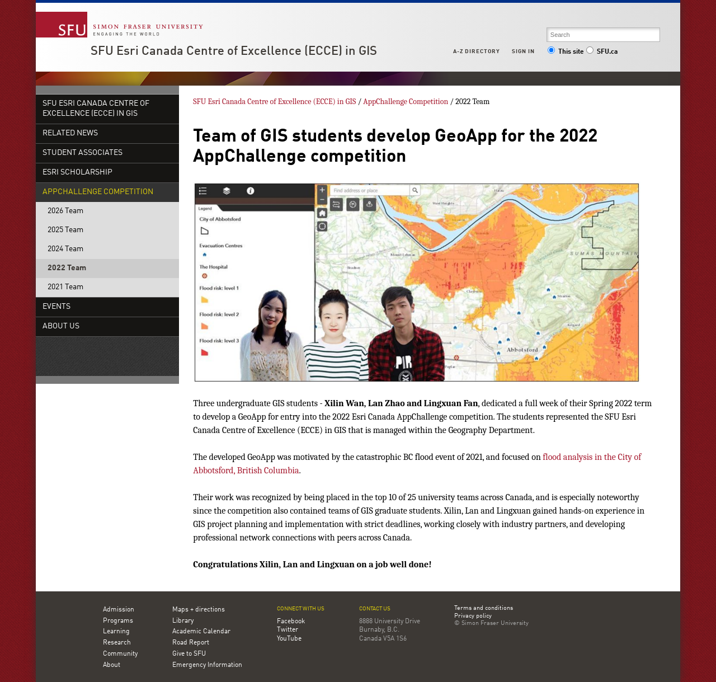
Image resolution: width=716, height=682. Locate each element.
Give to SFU (189, 654)
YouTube (289, 639)
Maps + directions (198, 609)
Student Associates (83, 153)
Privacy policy (473, 616)
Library (183, 621)
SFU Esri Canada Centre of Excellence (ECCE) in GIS (234, 51)
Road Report (190, 642)
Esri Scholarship (77, 172)
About (111, 665)
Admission (118, 609)
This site (565, 52)
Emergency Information (207, 665)
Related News (70, 133)
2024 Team (65, 249)
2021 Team (65, 287)
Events (56, 307)
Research (117, 642)
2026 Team (65, 211)
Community (120, 654)
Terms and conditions (483, 609)
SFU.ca (601, 52)
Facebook (291, 621)
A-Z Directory (476, 51)
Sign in (523, 51)
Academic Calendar (201, 631)
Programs (118, 621)
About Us (61, 326)
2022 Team (67, 268)
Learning (116, 631)
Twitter (287, 630)
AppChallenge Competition (98, 192)
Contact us (374, 609)
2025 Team (65, 230)
